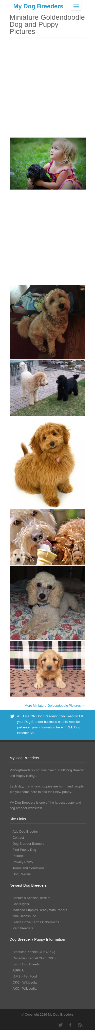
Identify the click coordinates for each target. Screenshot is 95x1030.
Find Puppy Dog (24, 850)
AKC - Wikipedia (25, 988)
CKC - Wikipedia (25, 982)
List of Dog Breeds (26, 964)
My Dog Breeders (38, 6)
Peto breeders (23, 928)
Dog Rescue (22, 874)
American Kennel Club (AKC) (34, 952)
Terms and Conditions (29, 868)
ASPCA (18, 970)
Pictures (19, 856)
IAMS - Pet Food (25, 976)
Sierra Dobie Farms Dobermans (36, 922)
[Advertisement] (47, 90)
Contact (18, 837)
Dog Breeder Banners (29, 844)
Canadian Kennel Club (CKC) (34, 958)
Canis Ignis (21, 904)
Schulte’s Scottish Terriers (31, 898)
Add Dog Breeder (25, 831)
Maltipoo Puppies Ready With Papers (40, 910)
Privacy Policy (23, 862)
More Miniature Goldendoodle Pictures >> (55, 705)
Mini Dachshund (24, 916)
